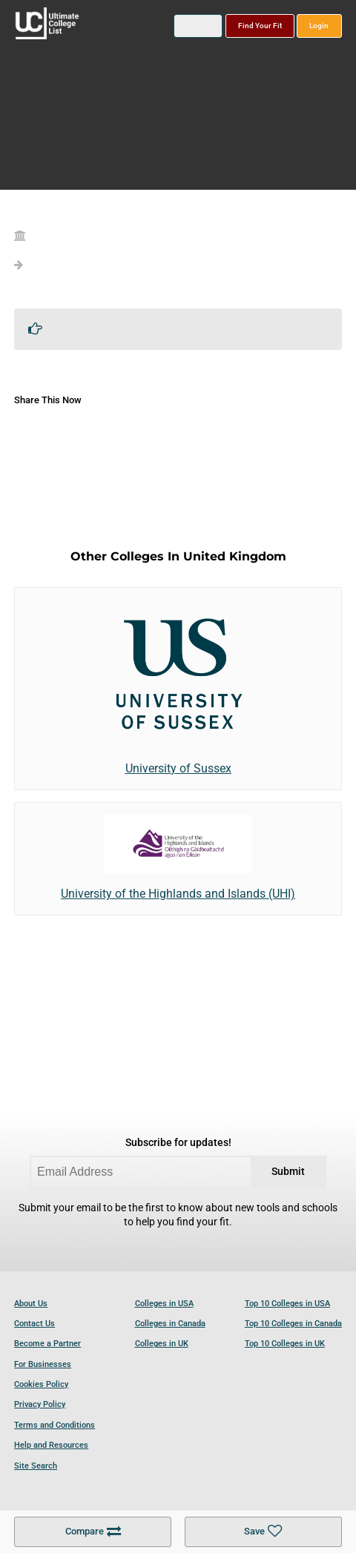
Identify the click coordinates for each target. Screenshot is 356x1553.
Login (319, 25)
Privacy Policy (39, 1404)
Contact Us (34, 1323)
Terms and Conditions (54, 1425)
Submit (288, 1171)
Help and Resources (51, 1445)
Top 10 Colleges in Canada (293, 1323)
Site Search (35, 1466)
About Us (30, 1303)
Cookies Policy (41, 1384)
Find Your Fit (260, 25)
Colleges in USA (164, 1303)
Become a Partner (47, 1343)
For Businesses (42, 1364)
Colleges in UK (161, 1343)
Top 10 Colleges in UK (285, 1343)
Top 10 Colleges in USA (287, 1303)
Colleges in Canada (170, 1323)
